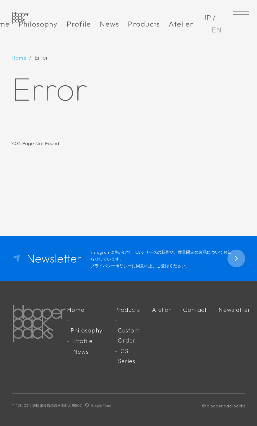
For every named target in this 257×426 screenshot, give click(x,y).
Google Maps (101, 404)
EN (217, 30)
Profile (79, 24)
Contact (197, 309)
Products (144, 24)
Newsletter (236, 309)
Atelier (181, 24)
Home (79, 309)
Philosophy (38, 24)
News (109, 24)
